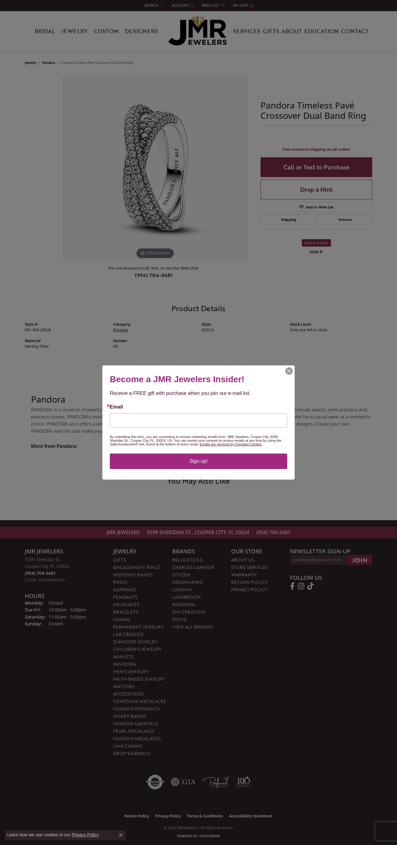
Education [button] (321, 31)
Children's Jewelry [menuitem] (137, 649)
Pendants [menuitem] (125, 597)
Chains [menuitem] (121, 619)
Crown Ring (187, 582)
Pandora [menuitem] (124, 664)
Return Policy (249, 582)
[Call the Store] (40, 573)
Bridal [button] (45, 31)
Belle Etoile (187, 560)
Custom (106, 31)
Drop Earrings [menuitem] (131, 753)
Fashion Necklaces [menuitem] (137, 738)
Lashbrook (186, 597)
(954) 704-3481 (153, 275)
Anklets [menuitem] (123, 656)
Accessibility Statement (250, 816)
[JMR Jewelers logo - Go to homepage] (198, 31)
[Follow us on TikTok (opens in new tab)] (310, 586)
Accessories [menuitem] (128, 694)
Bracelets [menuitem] (125, 612)
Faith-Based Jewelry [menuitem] (138, 679)
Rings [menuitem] (120, 582)
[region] (155, 167)
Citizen (181, 574)
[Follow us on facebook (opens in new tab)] (292, 586)
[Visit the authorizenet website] (155, 782)
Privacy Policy (249, 589)
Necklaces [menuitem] (126, 604)
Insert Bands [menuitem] (129, 716)
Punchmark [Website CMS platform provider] (209, 836)
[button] (153, 5)
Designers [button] (141, 31)
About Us (242, 560)
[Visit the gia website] (183, 782)
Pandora (49, 62)
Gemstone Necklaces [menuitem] (139, 701)
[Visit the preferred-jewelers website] (216, 782)
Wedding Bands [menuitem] (133, 574)
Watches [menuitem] (124, 686)
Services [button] (247, 31)
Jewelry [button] (74, 31)
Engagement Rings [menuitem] (136, 567)
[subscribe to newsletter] (359, 560)
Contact (354, 31)
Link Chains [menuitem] (127, 746)
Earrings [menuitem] (124, 589)
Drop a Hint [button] (316, 189)
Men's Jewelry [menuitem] (130, 671)
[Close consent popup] (121, 835)
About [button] (292, 31)
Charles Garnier (193, 567)
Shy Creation (188, 612)
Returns (345, 219)
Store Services (249, 567)
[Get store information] (45, 580)
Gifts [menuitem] (119, 560)
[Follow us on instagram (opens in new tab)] (301, 586)
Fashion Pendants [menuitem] (136, 708)
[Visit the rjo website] (244, 782)
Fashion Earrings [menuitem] (135, 723)
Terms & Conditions (205, 816)
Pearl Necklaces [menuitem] (133, 731)
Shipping (288, 219)
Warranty (244, 574)
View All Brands (192, 627)
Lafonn (181, 589)
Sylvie (179, 619)
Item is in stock (316, 242)
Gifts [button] (271, 31)
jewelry (30, 62)
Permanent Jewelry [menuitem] (138, 627)
